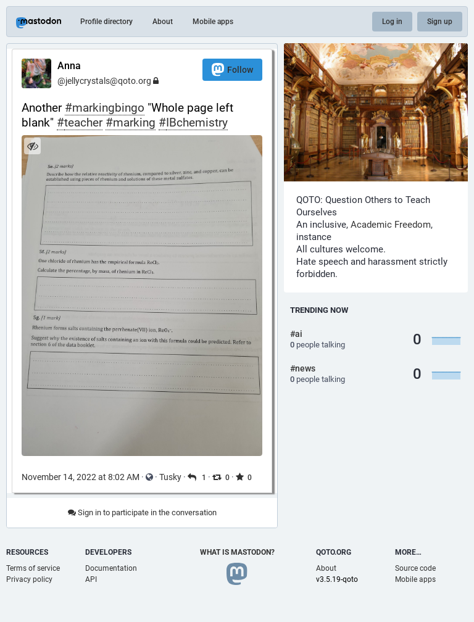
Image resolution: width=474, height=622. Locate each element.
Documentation (111, 568)
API (91, 579)
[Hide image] (32, 146)
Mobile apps (213, 21)
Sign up (439, 21)
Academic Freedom (391, 224)
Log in (392, 21)
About (162, 21)
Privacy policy (29, 579)
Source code (415, 568)
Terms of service (33, 568)
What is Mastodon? (237, 552)
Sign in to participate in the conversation (142, 512)
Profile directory (106, 21)
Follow (232, 69)
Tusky (170, 477)
